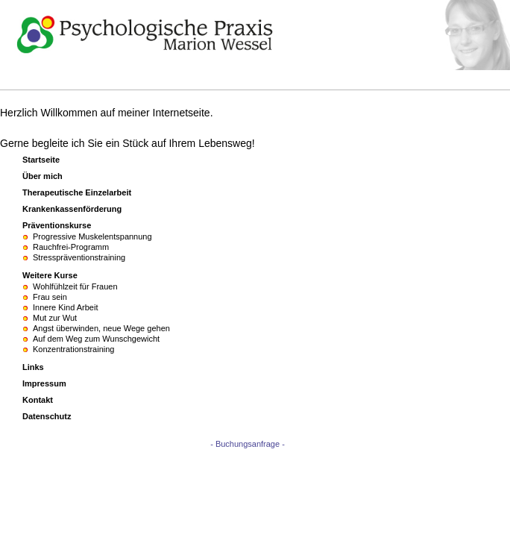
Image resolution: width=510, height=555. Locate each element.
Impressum (44, 383)
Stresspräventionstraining (79, 257)
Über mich (42, 176)
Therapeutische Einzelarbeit (76, 192)
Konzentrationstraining (73, 349)
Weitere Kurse (50, 275)
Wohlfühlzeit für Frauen (75, 286)
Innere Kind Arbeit (65, 307)
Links (33, 367)
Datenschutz (46, 416)
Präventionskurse (56, 225)
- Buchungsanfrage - (247, 443)
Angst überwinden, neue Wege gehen (101, 328)
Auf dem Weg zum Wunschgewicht (96, 338)
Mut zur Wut (55, 317)
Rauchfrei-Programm (71, 246)
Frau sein (50, 296)
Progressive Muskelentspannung (92, 236)
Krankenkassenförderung (72, 208)
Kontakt (37, 399)
